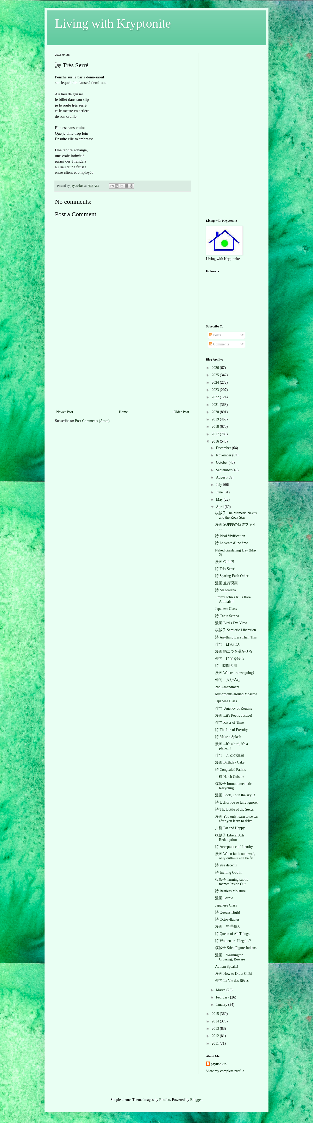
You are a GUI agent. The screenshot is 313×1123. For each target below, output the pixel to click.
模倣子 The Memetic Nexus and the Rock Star (236, 515)
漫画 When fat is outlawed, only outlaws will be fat (235, 856)
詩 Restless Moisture (230, 891)
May (219, 499)
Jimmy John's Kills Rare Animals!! (233, 599)
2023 (216, 390)
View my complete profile (225, 1071)
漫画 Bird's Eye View (231, 623)
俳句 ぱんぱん (228, 644)
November (224, 455)
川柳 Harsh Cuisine (229, 777)
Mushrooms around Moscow (236, 694)
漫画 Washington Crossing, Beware (230, 957)
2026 (216, 368)
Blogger (196, 1100)
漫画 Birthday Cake (230, 762)
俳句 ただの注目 (229, 755)
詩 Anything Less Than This (236, 637)
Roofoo (164, 1100)
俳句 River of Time (229, 722)
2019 (216, 419)
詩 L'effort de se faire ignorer (236, 802)
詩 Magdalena (225, 590)
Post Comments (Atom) (92, 421)
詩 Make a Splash (228, 737)
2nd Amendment (227, 687)
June (219, 492)
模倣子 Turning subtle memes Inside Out (231, 882)
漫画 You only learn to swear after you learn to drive (236, 819)
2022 (216, 397)
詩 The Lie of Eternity (231, 730)
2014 (216, 1021)
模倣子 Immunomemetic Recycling (233, 786)
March (221, 990)
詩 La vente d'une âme (231, 543)
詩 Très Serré (225, 569)
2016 (216, 441)
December (224, 448)
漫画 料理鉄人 (228, 926)
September (224, 470)
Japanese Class (226, 609)
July (219, 485)
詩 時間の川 (226, 666)
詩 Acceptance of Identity (234, 847)
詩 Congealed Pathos (230, 770)
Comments (219, 344)
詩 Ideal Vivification (230, 536)
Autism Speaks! (226, 967)
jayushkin (219, 1064)
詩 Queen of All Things (232, 934)
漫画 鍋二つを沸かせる (234, 651)
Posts (215, 335)
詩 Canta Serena (227, 616)
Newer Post (64, 412)
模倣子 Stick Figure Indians (235, 948)
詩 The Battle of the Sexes (234, 809)
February (223, 997)
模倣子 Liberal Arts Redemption (230, 837)
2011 (216, 1043)
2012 (216, 1036)
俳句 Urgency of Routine (233, 708)
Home (123, 412)
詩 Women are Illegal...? (233, 941)
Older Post (181, 412)
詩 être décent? (226, 865)
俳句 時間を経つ (229, 659)
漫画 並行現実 (226, 583)
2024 (216, 382)
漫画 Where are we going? (234, 673)
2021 (216, 405)
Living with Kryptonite (113, 23)
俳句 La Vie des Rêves (232, 981)
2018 (216, 427)
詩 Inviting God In (228, 872)
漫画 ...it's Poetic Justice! (233, 715)
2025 (216, 375)
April (220, 507)
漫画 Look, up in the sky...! (235, 795)
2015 (216, 1014)
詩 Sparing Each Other (231, 576)
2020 (216, 412)
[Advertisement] (123, 369)
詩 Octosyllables (227, 919)
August (221, 477)
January (222, 1005)
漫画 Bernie (224, 898)
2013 (216, 1029)
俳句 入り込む (228, 680)
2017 (216, 434)
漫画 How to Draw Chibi (233, 974)
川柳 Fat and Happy (230, 828)
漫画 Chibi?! (224, 562)
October (222, 462)
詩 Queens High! (227, 912)
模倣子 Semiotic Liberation (235, 630)
